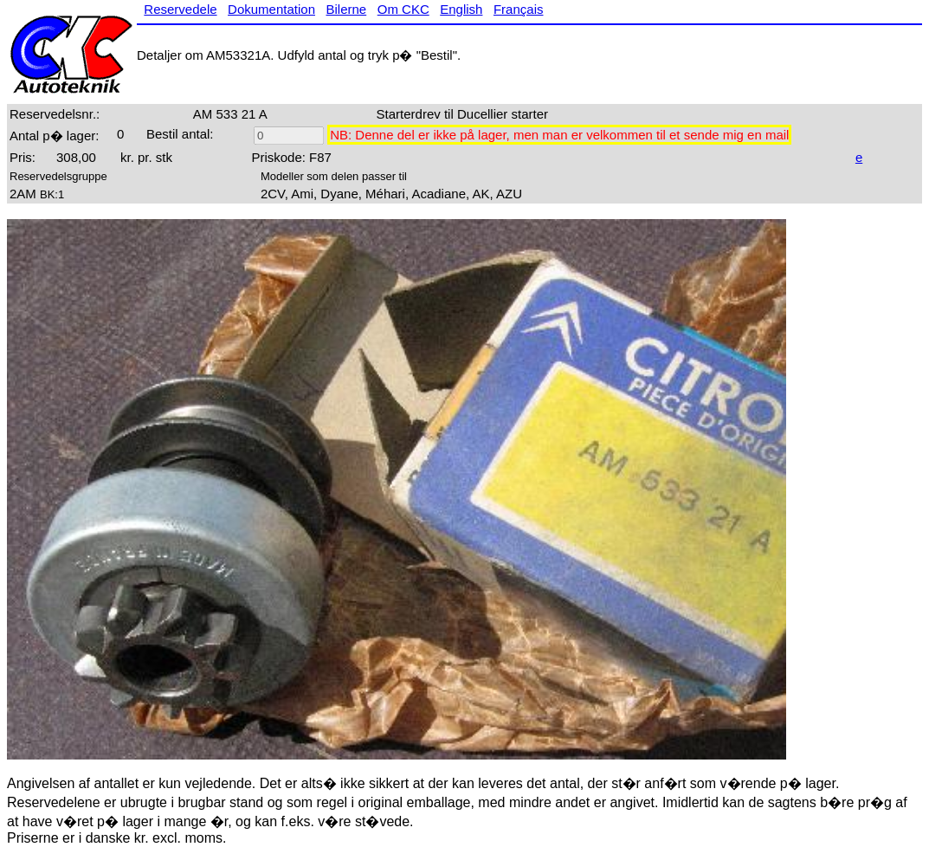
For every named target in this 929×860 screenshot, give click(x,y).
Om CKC (403, 9)
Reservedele (180, 9)
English (461, 9)
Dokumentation (271, 9)
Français (519, 9)
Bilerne (346, 9)
